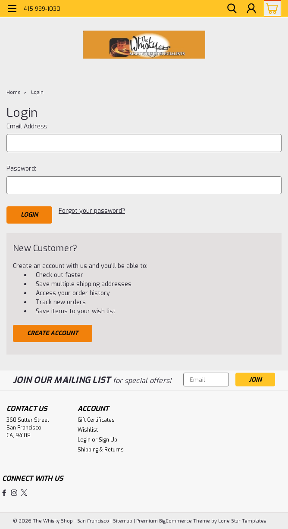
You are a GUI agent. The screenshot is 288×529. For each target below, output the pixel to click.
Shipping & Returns (101, 449)
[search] (231, 9)
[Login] (251, 9)
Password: (21, 169)
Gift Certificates (96, 419)
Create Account (52, 333)
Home (13, 92)
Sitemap (122, 520)
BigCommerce (175, 520)
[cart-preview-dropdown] (271, 8)
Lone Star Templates (242, 520)
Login (37, 92)
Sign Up (108, 439)
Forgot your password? (92, 211)
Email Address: (27, 126)
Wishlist (88, 429)
